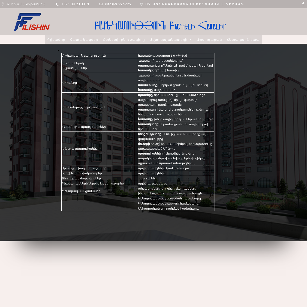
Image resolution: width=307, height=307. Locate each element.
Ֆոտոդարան (209, 39)
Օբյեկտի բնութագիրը (124, 39)
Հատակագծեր (84, 39)
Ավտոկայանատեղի (171, 39)
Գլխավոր (56, 39)
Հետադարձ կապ (243, 39)
